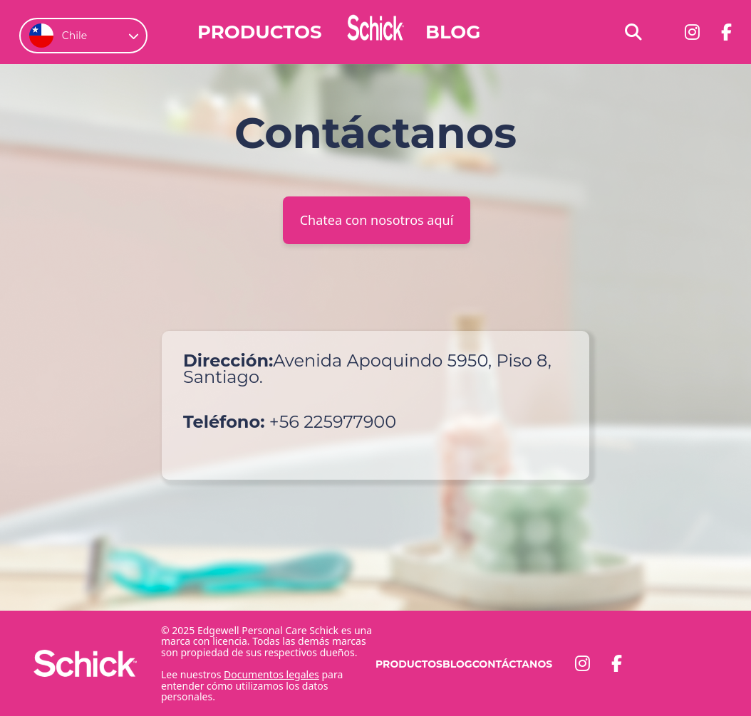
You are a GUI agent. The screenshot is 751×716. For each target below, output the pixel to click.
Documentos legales (271, 674)
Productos (259, 32)
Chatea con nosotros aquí (377, 219)
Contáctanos (512, 664)
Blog (452, 32)
